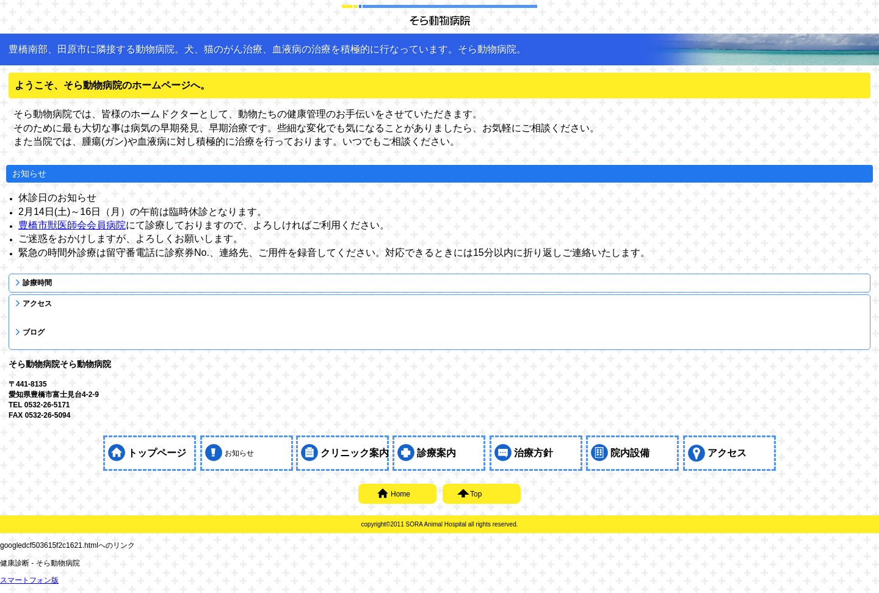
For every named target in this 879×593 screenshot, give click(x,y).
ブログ (34, 332)
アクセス (37, 303)
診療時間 (37, 282)
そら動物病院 (439, 20)
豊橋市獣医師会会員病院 (72, 225)
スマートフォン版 (29, 580)
